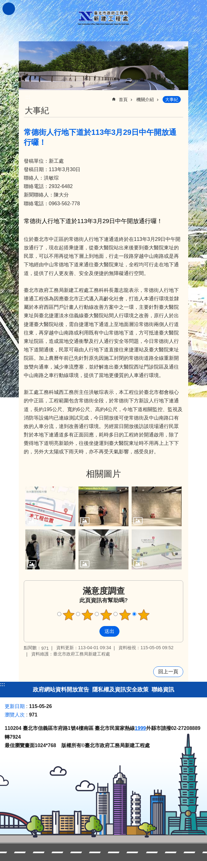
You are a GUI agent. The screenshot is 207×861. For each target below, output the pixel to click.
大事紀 (171, 99)
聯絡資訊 (163, 689)
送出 (93, 631)
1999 (140, 728)
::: (2, 684)
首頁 (123, 99)
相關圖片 (103, 474)
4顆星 (125, 615)
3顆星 (106, 615)
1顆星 (69, 615)
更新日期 (15, 706)
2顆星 (87, 615)
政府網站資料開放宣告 (61, 689)
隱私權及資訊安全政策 (120, 689)
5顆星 (144, 615)
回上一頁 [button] (168, 671)
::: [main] (27, 96)
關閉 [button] (9, 9)
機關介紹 (145, 99)
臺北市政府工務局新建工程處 (103, 18)
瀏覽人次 (15, 714)
